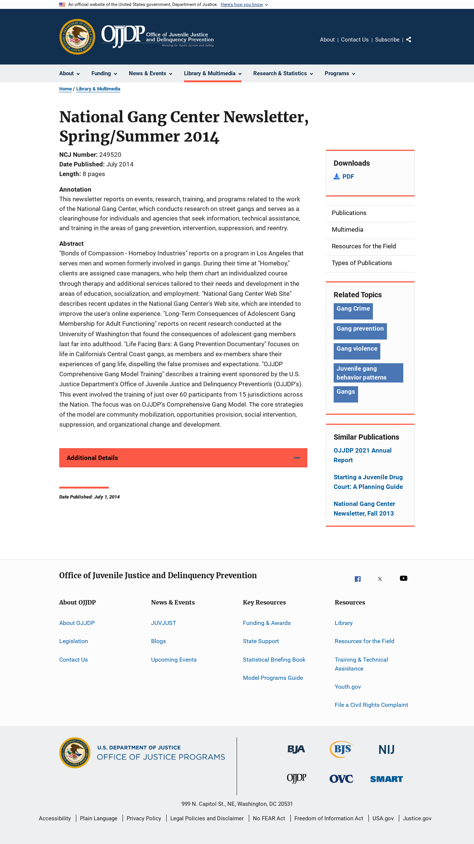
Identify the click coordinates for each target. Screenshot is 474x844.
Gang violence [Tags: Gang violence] (357, 348)
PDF (348, 176)
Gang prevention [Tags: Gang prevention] (360, 328)
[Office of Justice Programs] (77, 37)
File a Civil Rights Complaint (371, 704)
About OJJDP (77, 622)
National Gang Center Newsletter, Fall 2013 (364, 508)
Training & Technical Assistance (361, 664)
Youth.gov (348, 686)
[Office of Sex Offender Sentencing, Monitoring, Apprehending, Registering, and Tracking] (386, 787)
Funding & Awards (267, 622)
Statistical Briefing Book (274, 659)
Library (344, 622)
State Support (261, 641)
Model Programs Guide (273, 677)
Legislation (73, 641)
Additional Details (92, 457)
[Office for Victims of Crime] (341, 787)
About (327, 39)
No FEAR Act (269, 818)
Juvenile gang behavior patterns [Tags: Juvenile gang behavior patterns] (362, 373)
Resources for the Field (364, 641)
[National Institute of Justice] (386, 757)
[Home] (157, 36)
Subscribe (387, 39)
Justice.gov (417, 818)
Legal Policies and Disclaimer (207, 818)
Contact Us (355, 39)
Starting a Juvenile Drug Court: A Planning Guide (368, 481)
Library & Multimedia (98, 89)
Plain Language (98, 818)
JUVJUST (163, 622)
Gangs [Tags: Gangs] (346, 391)
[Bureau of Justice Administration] (296, 757)
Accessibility (55, 818)
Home (65, 89)
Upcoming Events (174, 659)
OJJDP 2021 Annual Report (363, 455)
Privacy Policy (144, 818)
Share (414, 45)
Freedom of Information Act (328, 818)
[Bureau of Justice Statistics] (342, 759)
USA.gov (383, 818)
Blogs (158, 641)
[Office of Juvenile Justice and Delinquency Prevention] (296, 787)
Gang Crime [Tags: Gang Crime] (353, 308)
